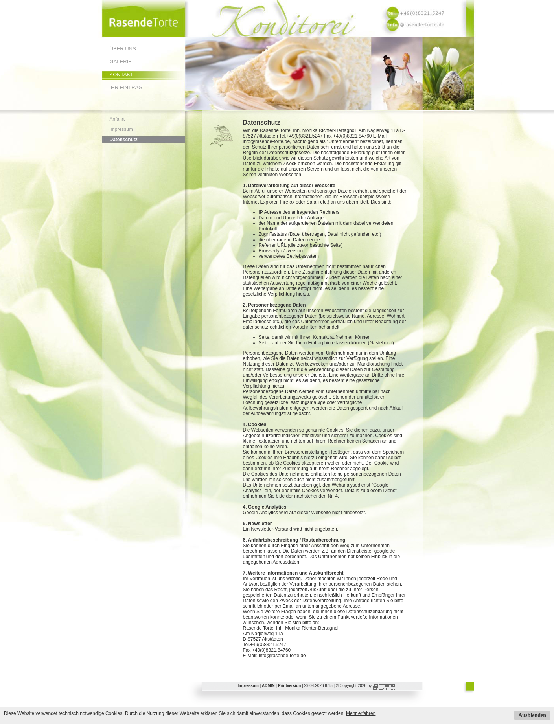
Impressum (121, 129)
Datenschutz (124, 139)
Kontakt (121, 74)
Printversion (289, 686)
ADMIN (268, 686)
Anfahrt (117, 119)
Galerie (121, 61)
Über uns (123, 48)
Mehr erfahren (360, 713)
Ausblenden (532, 715)
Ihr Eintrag (126, 87)
